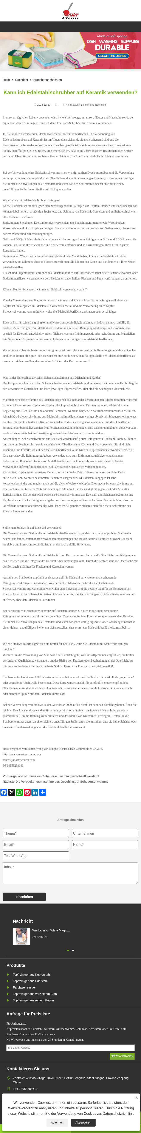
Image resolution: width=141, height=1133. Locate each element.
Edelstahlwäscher (48, 134)
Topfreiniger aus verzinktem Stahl (35, 994)
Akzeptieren (83, 1122)
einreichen (24, 897)
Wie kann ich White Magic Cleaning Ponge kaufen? (49, 931)
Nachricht (21, 80)
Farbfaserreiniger (24, 987)
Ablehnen (57, 1122)
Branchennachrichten (47, 80)
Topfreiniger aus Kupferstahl (31, 974)
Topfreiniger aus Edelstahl (30, 981)
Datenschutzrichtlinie (119, 1113)
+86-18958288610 (25, 1088)
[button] (68, 950)
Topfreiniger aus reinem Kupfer (33, 1000)
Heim (6, 80)
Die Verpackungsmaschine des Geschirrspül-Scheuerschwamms (61, 781)
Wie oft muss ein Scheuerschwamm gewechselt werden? (58, 776)
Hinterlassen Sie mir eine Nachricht (86, 104)
